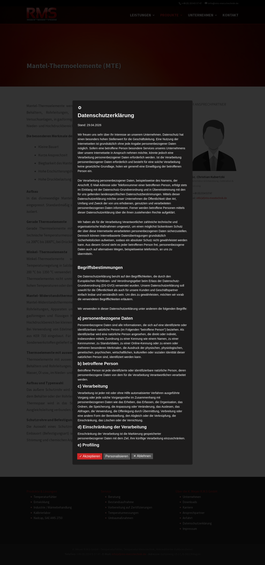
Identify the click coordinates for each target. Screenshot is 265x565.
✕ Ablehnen (142, 456)
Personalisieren (116, 456)
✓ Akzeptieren (89, 456)
